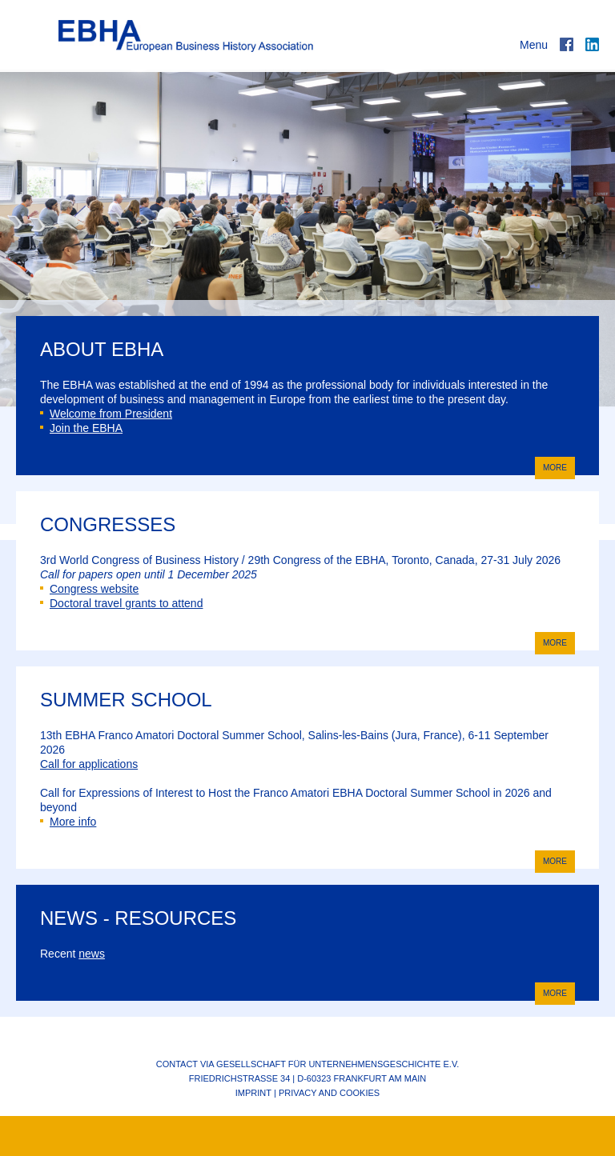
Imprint (253, 1093)
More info (68, 821)
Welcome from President (106, 413)
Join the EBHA (81, 428)
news (91, 953)
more (551, 467)
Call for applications (89, 764)
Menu (534, 44)
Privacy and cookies (329, 1093)
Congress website (89, 588)
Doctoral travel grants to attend (121, 603)
